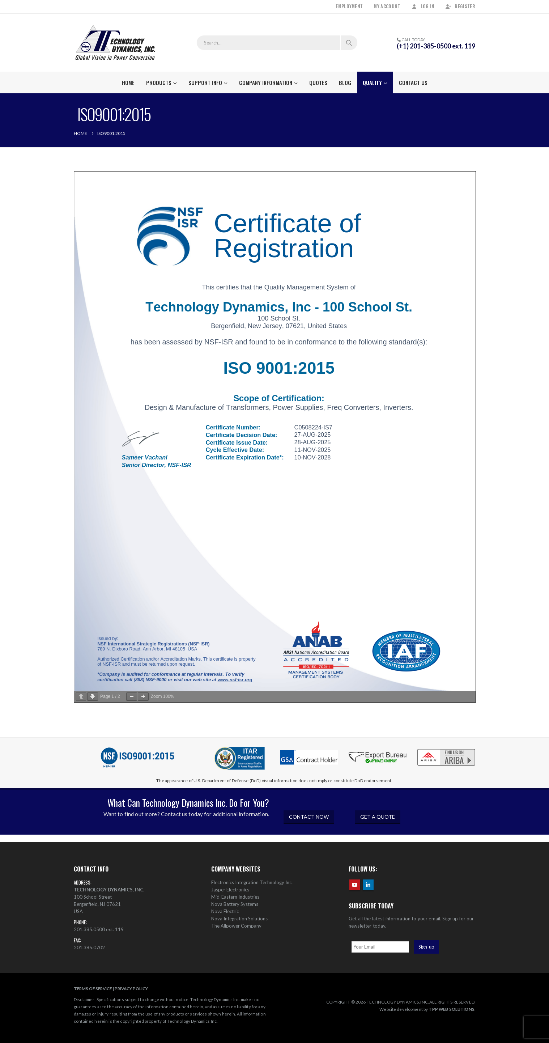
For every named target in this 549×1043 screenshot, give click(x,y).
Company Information (265, 82)
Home (128, 82)
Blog (345, 82)
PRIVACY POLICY (131, 988)
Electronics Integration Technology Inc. (252, 882)
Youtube (354, 884)
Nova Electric (225, 911)
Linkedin (368, 884)
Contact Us (413, 82)
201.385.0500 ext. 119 (99, 929)
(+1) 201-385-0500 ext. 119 (436, 46)
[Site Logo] (115, 43)
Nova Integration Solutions (239, 918)
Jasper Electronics (230, 890)
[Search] (349, 42)
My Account (387, 6)
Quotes (318, 82)
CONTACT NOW (309, 817)
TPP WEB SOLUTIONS (451, 1009)
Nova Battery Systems (234, 904)
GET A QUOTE (377, 817)
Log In (423, 6)
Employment (349, 6)
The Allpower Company (236, 926)
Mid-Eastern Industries (235, 897)
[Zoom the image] (446, 749)
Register (460, 6)
